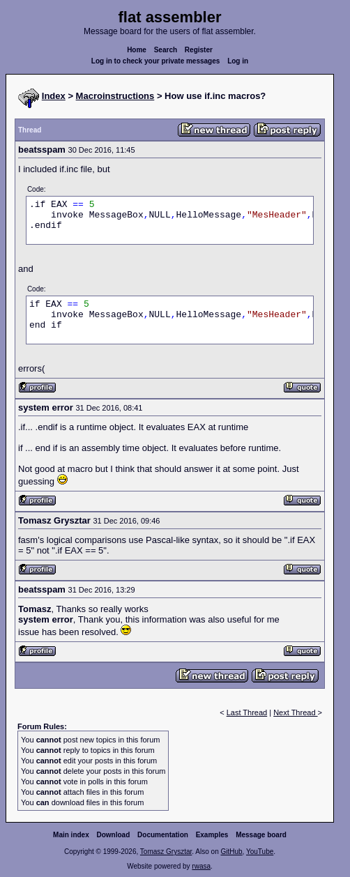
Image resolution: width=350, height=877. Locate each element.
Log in (237, 61)
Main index (71, 835)
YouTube (259, 851)
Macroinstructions (115, 96)
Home (136, 50)
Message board (261, 835)
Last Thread (247, 712)
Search (165, 50)
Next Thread (295, 712)
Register (199, 50)
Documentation (162, 835)
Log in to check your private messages (155, 61)
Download (113, 835)
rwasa (201, 866)
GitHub (231, 851)
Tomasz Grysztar (166, 851)
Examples (212, 835)
